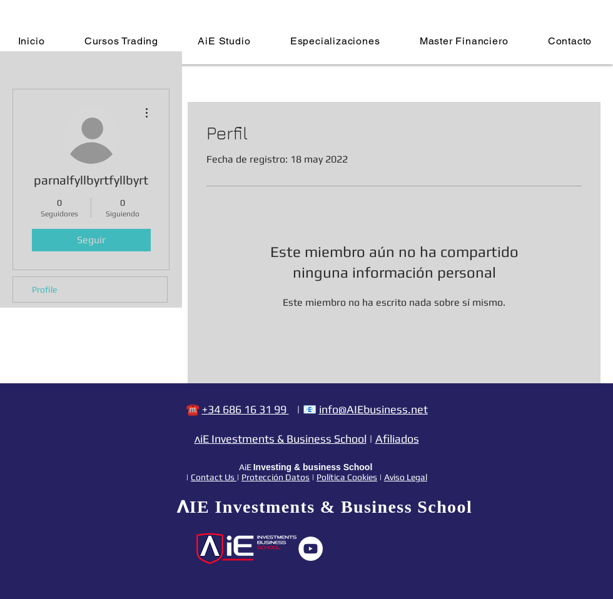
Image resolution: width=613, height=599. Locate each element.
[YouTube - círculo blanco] (310, 548)
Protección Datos (275, 477)
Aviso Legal (405, 477)
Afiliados (397, 438)
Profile (44, 289)
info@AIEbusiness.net (373, 409)
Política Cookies (347, 477)
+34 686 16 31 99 (245, 409)
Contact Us (213, 477)
